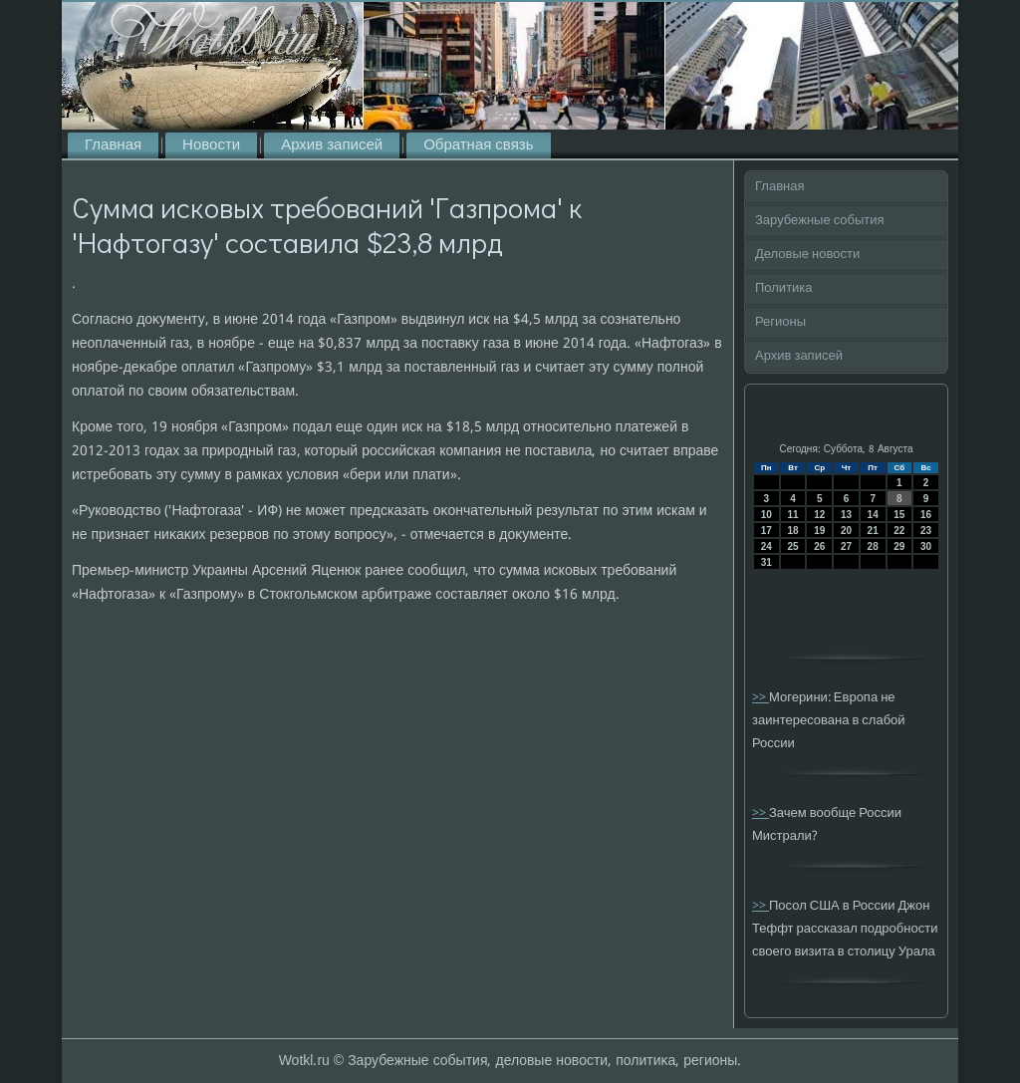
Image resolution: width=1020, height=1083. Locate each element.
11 (792, 514)
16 (925, 514)
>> (760, 697)
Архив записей (331, 145)
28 (873, 546)
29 (898, 546)
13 (846, 514)
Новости (211, 145)
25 (792, 546)
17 (766, 530)
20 (846, 530)
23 (925, 530)
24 (766, 546)
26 (819, 546)
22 (898, 530)
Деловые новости (807, 254)
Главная (113, 145)
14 (873, 514)
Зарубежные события (820, 220)
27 (846, 546)
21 (873, 530)
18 (792, 530)
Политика (784, 288)
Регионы (780, 322)
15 (898, 514)
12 (819, 514)
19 (819, 530)
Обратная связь (478, 145)
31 (766, 562)
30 (925, 546)
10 (766, 514)
